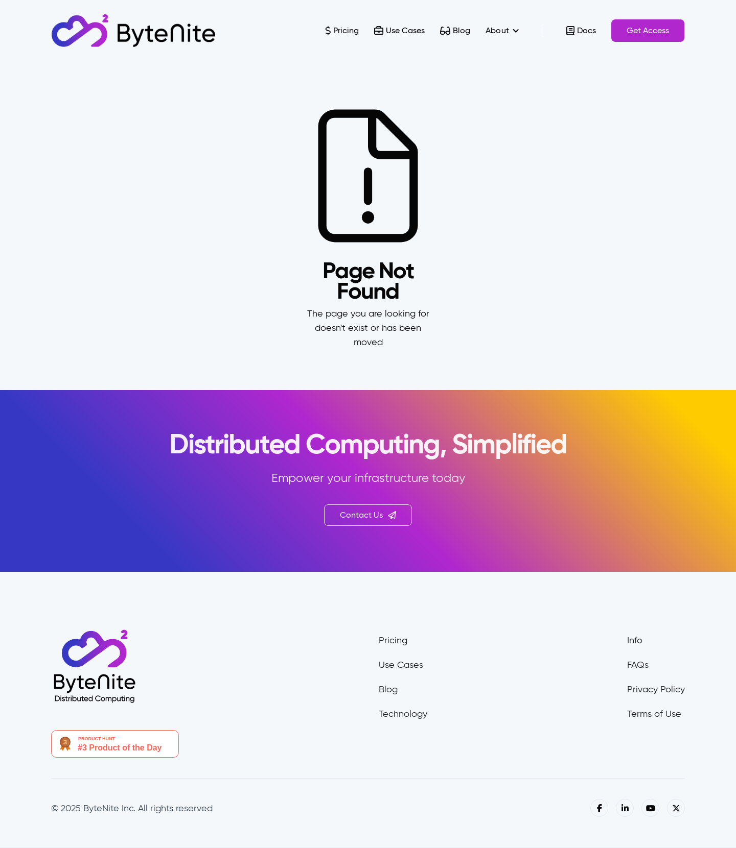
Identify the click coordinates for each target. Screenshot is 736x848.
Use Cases (401, 664)
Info (634, 640)
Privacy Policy (656, 689)
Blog (388, 689)
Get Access (648, 30)
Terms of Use (654, 713)
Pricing (393, 640)
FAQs (638, 664)
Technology (403, 713)
